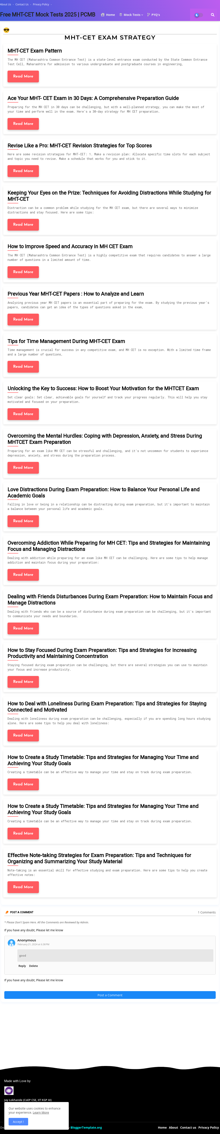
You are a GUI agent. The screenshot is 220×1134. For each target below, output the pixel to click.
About (173, 1127)
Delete (33, 966)
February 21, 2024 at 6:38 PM (33, 944)
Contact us (22, 4)
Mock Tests (129, 15)
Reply (22, 966)
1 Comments (207, 912)
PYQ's (153, 15)
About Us (6, 4)
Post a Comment (110, 995)
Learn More (41, 1112)
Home (108, 15)
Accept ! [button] (18, 1122)
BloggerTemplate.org (86, 1127)
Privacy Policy (41, 4)
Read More (23, 76)
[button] (212, 15)
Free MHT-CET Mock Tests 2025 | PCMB (47, 15)
